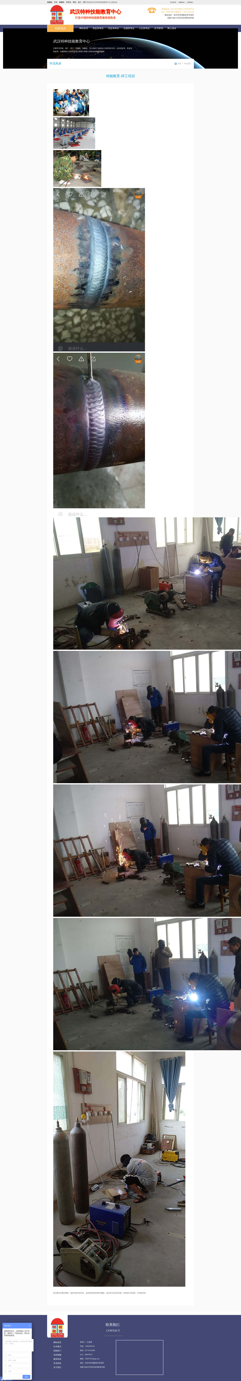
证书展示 (57, 1346)
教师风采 (57, 1359)
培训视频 (57, 1355)
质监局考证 (98, 28)
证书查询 (158, 28)
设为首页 (173, 2)
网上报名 (171, 28)
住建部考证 (128, 28)
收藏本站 (182, 2)
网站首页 (83, 28)
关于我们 (57, 1367)
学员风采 (187, 64)
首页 (179, 64)
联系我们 (190, 2)
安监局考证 (113, 28)
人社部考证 (144, 28)
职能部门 (57, 1351)
